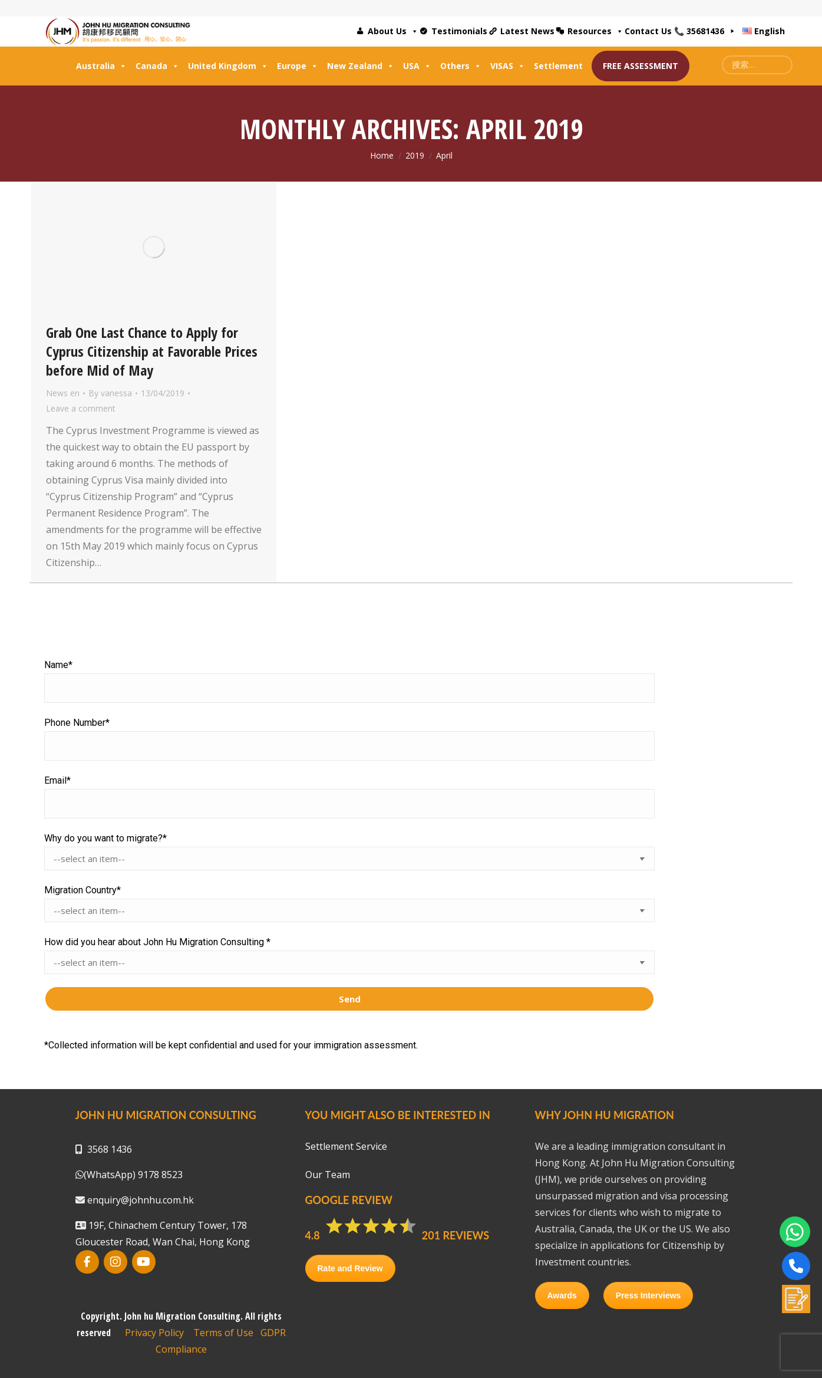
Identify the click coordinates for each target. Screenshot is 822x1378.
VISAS (507, 66)
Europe (297, 66)
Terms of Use (223, 1332)
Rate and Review (350, 1268)
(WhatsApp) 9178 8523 (133, 1174)
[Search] (757, 64)
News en (63, 393)
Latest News (527, 31)
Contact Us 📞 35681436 (674, 31)
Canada (157, 66)
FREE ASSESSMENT (640, 65)
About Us (393, 31)
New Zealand (360, 66)
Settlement (558, 65)
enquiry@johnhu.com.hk (139, 1199)
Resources (595, 31)
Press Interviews (648, 1295)
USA (417, 66)
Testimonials (459, 31)
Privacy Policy (154, 1332)
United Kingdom (228, 66)
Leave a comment (80, 408)
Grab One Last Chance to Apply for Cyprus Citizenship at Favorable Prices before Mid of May (152, 351)
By (110, 393)
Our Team (327, 1174)
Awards (562, 1295)
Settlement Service (346, 1146)
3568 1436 (109, 1149)
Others (460, 66)
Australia (101, 66)
